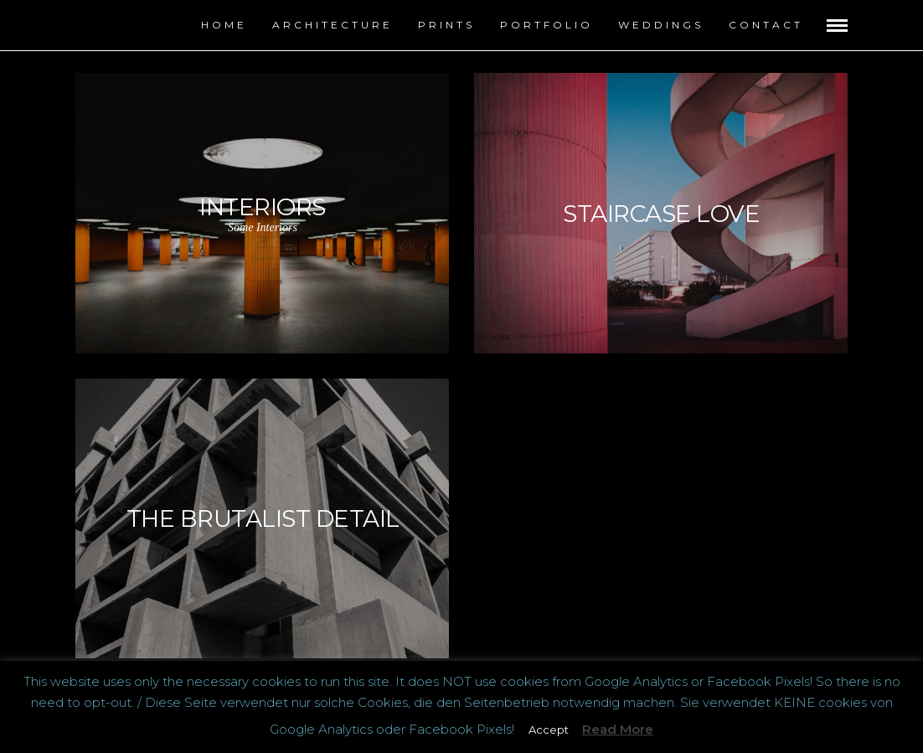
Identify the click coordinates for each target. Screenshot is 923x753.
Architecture (332, 24)
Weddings (661, 24)
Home (224, 24)
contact (766, 24)
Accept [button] (549, 729)
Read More (617, 729)
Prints (446, 24)
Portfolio (546, 24)
